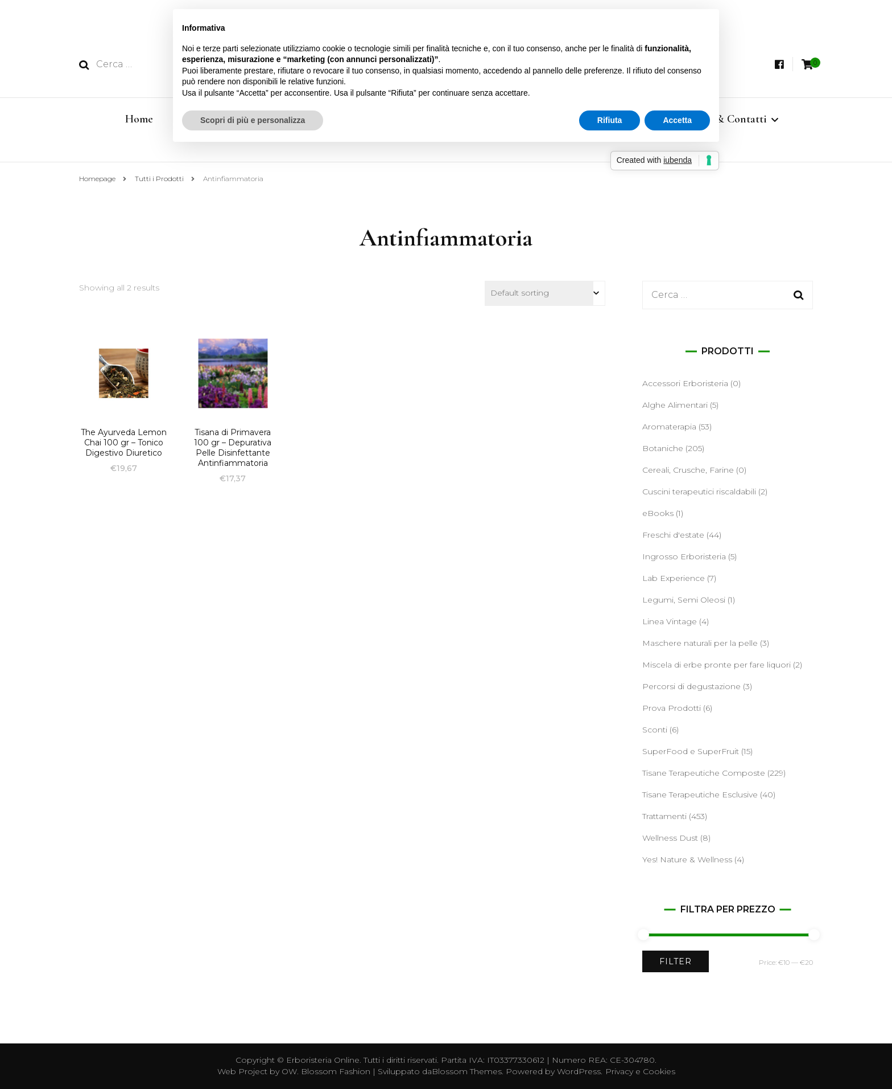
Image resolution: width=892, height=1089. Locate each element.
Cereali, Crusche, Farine (688, 470)
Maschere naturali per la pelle (700, 643)
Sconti (654, 729)
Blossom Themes (467, 1071)
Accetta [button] (677, 120)
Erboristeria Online (323, 1060)
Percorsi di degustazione (691, 686)
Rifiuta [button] (609, 120)
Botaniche (662, 448)
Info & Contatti (730, 119)
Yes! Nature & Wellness (687, 859)
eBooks (658, 513)
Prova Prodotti (671, 708)
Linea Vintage (669, 621)
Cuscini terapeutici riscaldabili (699, 491)
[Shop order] (545, 293)
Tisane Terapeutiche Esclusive (700, 794)
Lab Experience (673, 578)
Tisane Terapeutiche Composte (703, 773)
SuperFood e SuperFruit (690, 751)
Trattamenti (664, 816)
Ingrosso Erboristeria (684, 556)
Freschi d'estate (673, 535)
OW (289, 1071)
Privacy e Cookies (640, 1071)
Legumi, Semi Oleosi (683, 600)
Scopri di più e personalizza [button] (252, 120)
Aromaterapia (669, 426)
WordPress (579, 1071)
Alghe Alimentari (675, 405)
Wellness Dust (670, 838)
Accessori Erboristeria (685, 383)
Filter (675, 961)
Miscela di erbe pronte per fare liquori (716, 665)
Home (139, 119)
